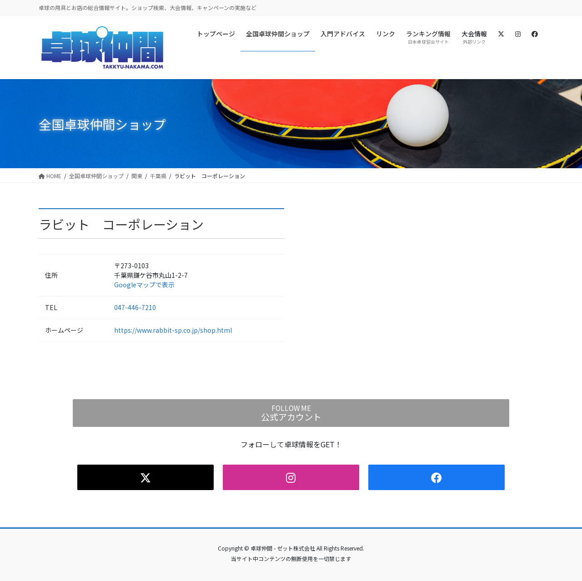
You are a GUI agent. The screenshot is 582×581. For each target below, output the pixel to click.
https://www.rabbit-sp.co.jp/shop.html (173, 330)
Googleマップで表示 (144, 284)
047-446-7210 (135, 307)
